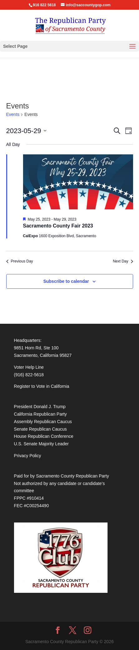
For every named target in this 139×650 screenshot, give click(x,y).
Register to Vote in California (41, 386)
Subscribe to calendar (66, 281)
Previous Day (19, 261)
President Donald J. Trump (40, 406)
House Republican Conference (44, 436)
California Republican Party (40, 414)
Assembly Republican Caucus (43, 421)
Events (13, 114)
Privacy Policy (27, 455)
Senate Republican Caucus (40, 429)
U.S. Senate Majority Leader (41, 443)
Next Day (123, 261)
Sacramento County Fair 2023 (58, 225)
